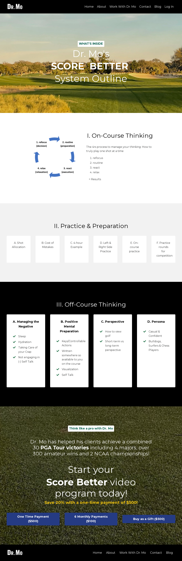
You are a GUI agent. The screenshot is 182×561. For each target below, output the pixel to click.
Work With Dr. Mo (122, 6)
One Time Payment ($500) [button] (33, 519)
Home (89, 6)
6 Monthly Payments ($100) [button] (91, 519)
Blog (157, 6)
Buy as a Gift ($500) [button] (149, 519)
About (101, 6)
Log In (169, 6)
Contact (145, 6)
